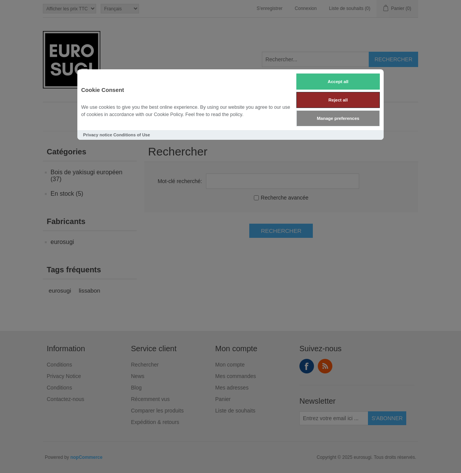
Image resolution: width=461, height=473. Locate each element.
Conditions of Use (131, 135)
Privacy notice (97, 135)
